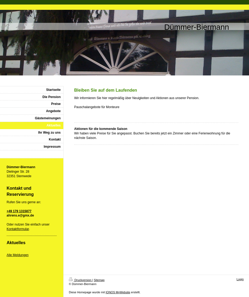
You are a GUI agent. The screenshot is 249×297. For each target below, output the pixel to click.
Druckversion (80, 280)
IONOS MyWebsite (118, 292)
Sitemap (99, 280)
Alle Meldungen (18, 255)
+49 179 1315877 (19, 211)
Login (240, 279)
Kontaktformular (18, 229)
